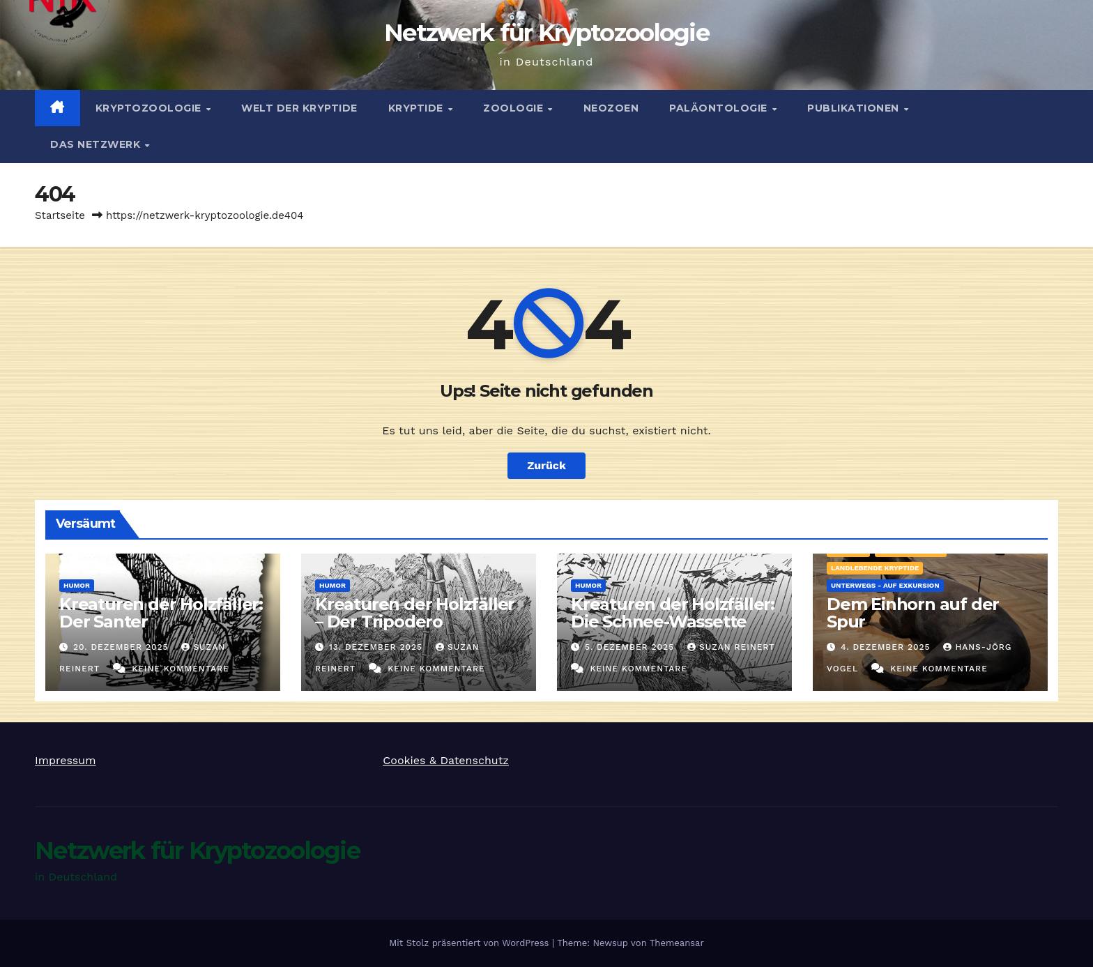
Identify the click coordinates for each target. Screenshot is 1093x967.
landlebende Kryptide (875, 568)
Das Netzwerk (97, 144)
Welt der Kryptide (299, 108)
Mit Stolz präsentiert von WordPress (470, 943)
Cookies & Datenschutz (446, 760)
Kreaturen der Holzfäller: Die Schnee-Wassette (672, 613)
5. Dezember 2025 (631, 647)
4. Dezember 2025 (887, 647)
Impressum (65, 760)
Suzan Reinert (730, 647)
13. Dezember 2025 (377, 647)
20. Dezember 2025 (122, 647)
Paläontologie (719, 108)
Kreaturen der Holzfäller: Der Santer (161, 613)
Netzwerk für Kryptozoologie (546, 32)
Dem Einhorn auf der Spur (913, 613)
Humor (76, 585)
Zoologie (514, 108)
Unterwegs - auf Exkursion (885, 585)
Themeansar (677, 943)
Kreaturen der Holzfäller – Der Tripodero (414, 613)
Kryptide (417, 108)
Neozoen (611, 108)
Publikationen (854, 108)
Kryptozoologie (150, 108)
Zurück (546, 465)
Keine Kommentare (180, 668)
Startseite (60, 215)
